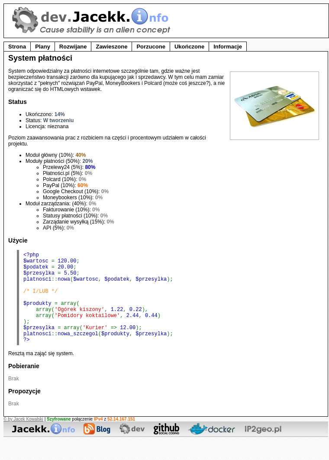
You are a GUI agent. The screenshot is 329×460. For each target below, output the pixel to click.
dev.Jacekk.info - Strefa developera (92, 20)
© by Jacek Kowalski (23, 438)
